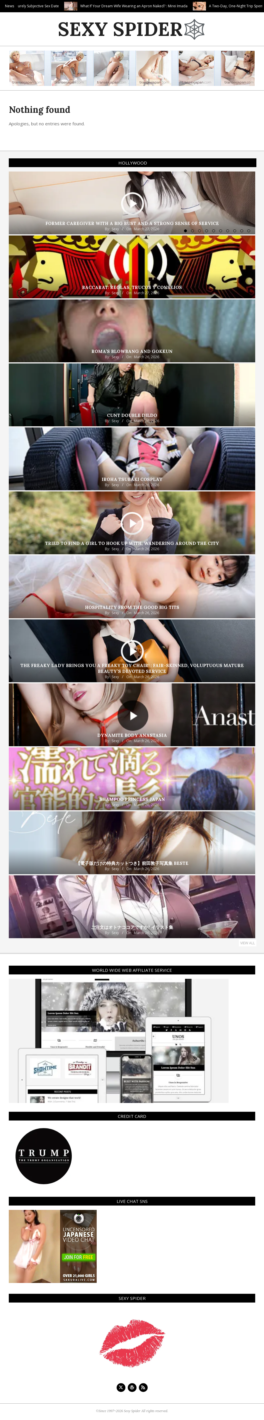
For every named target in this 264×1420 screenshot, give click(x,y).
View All (247, 943)
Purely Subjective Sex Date (69, 6)
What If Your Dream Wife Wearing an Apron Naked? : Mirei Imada (166, 6)
